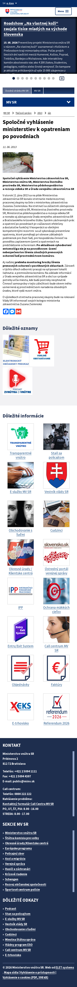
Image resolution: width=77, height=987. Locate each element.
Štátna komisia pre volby (22, 838)
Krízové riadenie (16, 874)
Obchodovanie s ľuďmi (20, 929)
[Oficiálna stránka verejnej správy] (12, 3)
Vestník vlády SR (16, 924)
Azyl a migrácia (15, 859)
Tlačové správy (24, 113)
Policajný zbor (14, 853)
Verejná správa (15, 864)
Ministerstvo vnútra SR (20, 833)
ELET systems (65, 967)
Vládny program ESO (19, 945)
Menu (63, 11)
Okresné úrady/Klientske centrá (26, 843)
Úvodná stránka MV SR (17, 90)
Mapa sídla (11, 972)
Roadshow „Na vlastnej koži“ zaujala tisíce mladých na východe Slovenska (35, 28)
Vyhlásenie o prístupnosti (37, 972)
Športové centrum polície (22, 890)
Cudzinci (11, 934)
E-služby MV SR (15, 919)
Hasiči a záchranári (17, 869)
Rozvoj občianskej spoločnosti (25, 884)
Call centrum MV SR (18, 950)
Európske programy (18, 848)
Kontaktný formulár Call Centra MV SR (28, 804)
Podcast (10, 909)
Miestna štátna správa (20, 939)
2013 (39, 113)
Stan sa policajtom (17, 914)
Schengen (11, 879)
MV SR (37, 90)
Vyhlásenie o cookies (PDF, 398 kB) (25, 977)
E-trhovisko (13, 955)
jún (49, 113)
